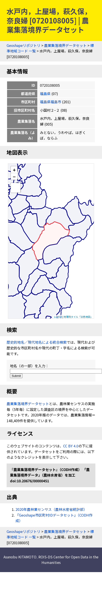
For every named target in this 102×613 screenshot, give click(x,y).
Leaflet (58, 316)
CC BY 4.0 (70, 445)
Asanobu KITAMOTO (20, 556)
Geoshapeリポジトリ (23, 45)
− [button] (14, 176)
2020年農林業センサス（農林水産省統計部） (51, 509)
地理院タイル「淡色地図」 (78, 316)
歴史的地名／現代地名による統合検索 (37, 342)
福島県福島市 (50, 101)
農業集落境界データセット (65, 45)
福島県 (45, 93)
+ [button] (14, 169)
